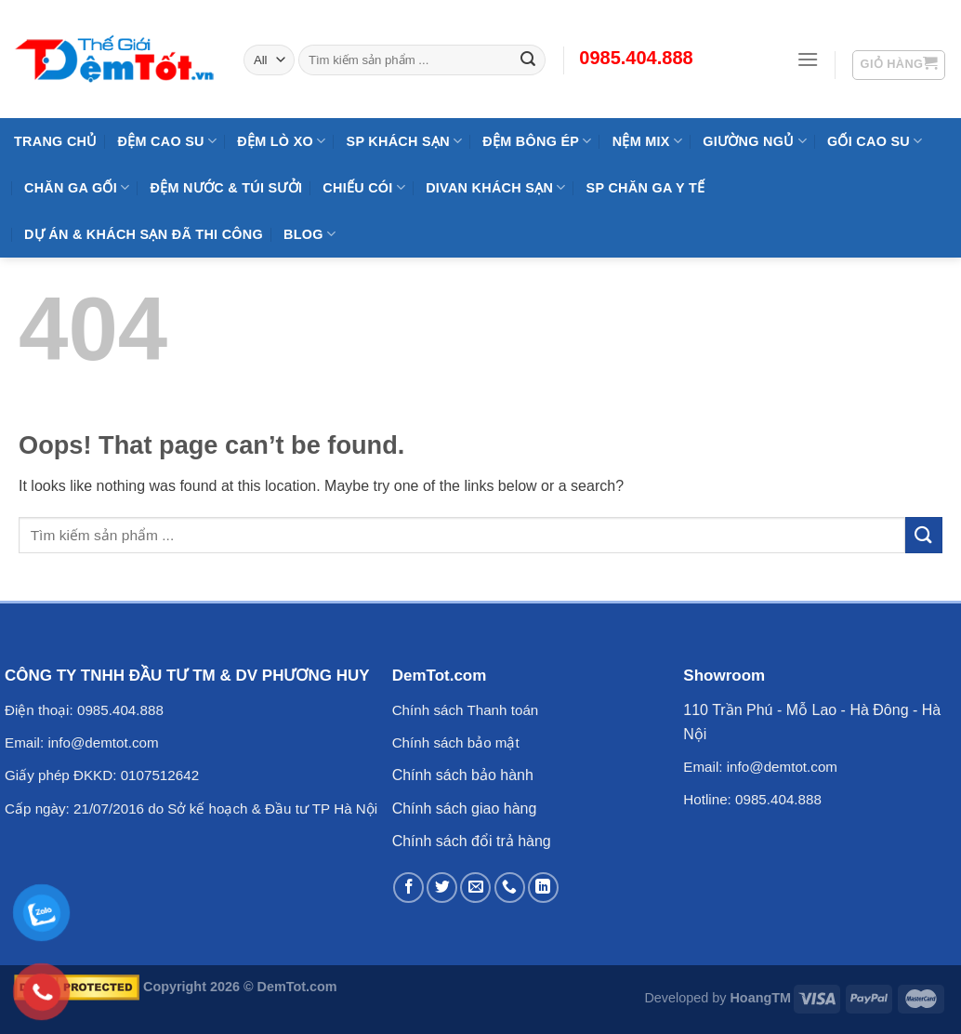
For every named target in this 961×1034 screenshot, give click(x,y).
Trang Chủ (56, 141)
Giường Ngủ (755, 141)
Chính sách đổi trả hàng (471, 841)
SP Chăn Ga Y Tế (645, 187)
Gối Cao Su (875, 141)
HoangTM (760, 997)
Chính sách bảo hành (462, 775)
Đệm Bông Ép (536, 141)
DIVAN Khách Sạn (495, 187)
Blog (309, 234)
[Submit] (923, 535)
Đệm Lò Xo (281, 141)
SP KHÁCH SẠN (405, 141)
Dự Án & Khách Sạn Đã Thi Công (143, 234)
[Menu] (807, 59)
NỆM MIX (647, 141)
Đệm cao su (167, 141)
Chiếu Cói (364, 187)
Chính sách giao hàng (464, 808)
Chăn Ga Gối (76, 187)
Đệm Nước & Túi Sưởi (226, 187)
